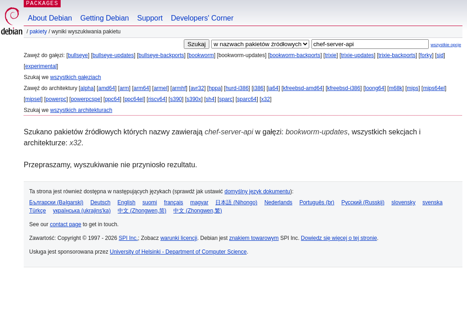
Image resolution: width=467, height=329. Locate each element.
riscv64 (157, 99)
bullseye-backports (161, 55)
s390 (176, 99)
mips (412, 88)
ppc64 (112, 99)
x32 (265, 99)
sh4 (210, 99)
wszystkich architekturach (81, 110)
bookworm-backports (295, 55)
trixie (330, 55)
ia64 (273, 88)
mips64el (434, 88)
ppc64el (134, 99)
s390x (194, 99)
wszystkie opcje (446, 44)
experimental (41, 66)
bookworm (201, 55)
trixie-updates (357, 55)
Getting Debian (104, 18)
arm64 (141, 88)
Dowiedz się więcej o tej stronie (339, 238)
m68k (395, 88)
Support (150, 18)
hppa (215, 88)
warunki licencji (179, 238)
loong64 (374, 88)
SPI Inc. (128, 238)
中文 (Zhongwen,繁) (197, 210)
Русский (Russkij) (362, 202)
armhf (179, 88)
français (173, 202)
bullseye (78, 55)
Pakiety (38, 31)
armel (160, 88)
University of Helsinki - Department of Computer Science (178, 252)
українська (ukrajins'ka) (82, 210)
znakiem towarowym (254, 238)
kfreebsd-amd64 (303, 88)
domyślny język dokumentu (257, 191)
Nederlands (278, 202)
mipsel (33, 99)
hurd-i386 (237, 88)
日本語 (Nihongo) (236, 202)
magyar (199, 202)
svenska (432, 202)
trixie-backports (397, 55)
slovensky (403, 202)
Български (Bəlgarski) (56, 202)
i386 (258, 88)
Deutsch (100, 202)
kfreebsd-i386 (343, 88)
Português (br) (316, 202)
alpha (86, 88)
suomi (149, 202)
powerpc (56, 99)
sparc (225, 99)
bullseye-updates (113, 55)
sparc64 (247, 99)
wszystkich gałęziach (75, 77)
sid (439, 55)
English (126, 202)
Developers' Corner (202, 18)
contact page (65, 224)
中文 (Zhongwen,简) (142, 210)
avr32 (197, 88)
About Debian (50, 18)
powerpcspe (85, 99)
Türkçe (37, 210)
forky (426, 55)
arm (124, 88)
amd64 (106, 88)
